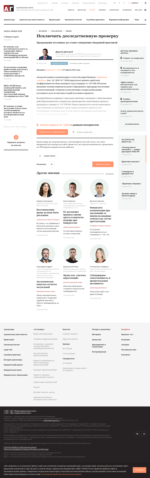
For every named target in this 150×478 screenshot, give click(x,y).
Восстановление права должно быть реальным (48, 212)
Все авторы (103, 3)
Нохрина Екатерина (45, 201)
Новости (71, 10)
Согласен (139, 470)
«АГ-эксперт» (39, 329)
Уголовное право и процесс (79, 63)
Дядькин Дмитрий (64, 52)
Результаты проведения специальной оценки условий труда (26, 449)
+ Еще (136, 19)
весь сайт (140, 10)
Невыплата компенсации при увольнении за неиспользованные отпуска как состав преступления (100, 214)
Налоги (36, 387)
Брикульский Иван (70, 267)
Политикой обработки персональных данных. (62, 474)
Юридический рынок (119, 19)
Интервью (102, 10)
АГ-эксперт (67, 363)
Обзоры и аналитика (101, 329)
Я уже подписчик (82, 132)
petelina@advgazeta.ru (51, 420)
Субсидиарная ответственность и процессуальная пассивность (100, 279)
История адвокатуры (13, 360)
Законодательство (73, 19)
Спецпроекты (114, 10)
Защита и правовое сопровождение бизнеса (43, 376)
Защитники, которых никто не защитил (75, 369)
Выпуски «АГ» (43, 3)
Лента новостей (13, 31)
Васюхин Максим (97, 201)
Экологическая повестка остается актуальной (47, 284)
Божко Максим (69, 201)
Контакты (64, 3)
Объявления (127, 10)
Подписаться (52, 132)
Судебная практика (95, 19)
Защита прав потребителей (45, 382)
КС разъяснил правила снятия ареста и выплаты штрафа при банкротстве (73, 217)
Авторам (55, 3)
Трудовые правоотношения (45, 370)
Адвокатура (9, 19)
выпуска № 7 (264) (53, 70)
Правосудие (54, 19)
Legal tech (8, 350)
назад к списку (47, 156)
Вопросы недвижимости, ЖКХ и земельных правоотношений (43, 362)
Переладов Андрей (44, 267)
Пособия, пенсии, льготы (44, 392)
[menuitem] (9, 19)
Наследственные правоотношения (40, 354)
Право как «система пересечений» (74, 276)
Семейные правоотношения (45, 339)
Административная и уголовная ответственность (45, 398)
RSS (124, 3)
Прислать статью (103, 164)
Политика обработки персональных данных (20, 447)
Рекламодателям (88, 3)
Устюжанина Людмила (99, 267)
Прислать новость (70, 339)
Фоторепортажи (99, 352)
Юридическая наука (13, 370)
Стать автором (56, 31)
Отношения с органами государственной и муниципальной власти (43, 346)
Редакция (75, 3)
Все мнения (109, 174)
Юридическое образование (16, 375)
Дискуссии (82, 10)
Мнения (92, 10)
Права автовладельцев (43, 334)
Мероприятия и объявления (99, 345)
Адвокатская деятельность (32, 19)
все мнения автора (132, 124)
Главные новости (70, 334)
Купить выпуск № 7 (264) (55, 124)
